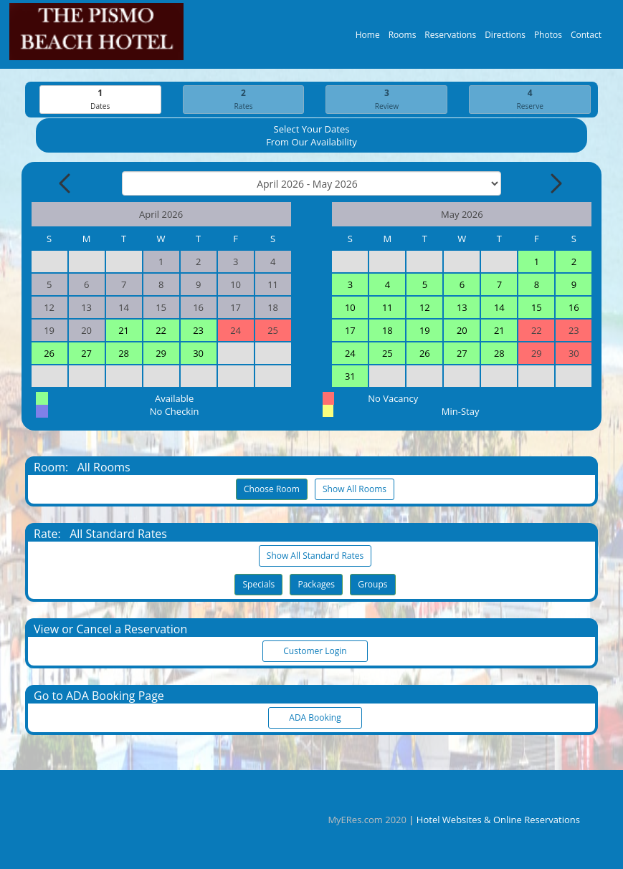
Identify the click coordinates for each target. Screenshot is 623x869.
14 (499, 308)
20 (462, 331)
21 (123, 331)
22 (161, 331)
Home (368, 38)
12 (424, 308)
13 (462, 308)
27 (86, 353)
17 (350, 331)
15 (536, 308)
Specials (258, 585)
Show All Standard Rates (315, 556)
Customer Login (315, 651)
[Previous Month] (66, 184)
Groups (372, 585)
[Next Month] (555, 184)
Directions (505, 38)
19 (424, 331)
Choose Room (272, 490)
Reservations (450, 38)
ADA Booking (315, 718)
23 (198, 331)
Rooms (403, 38)
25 (387, 353)
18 (387, 331)
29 (161, 353)
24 (350, 353)
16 (574, 308)
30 (198, 353)
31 (350, 376)
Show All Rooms (354, 490)
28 (123, 353)
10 (350, 308)
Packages (316, 585)
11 (387, 308)
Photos (548, 38)
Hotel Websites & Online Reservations (498, 819)
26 (49, 353)
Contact (586, 38)
